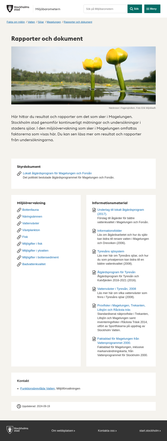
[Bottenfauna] (46, 210)
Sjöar (41, 22)
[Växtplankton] (46, 230)
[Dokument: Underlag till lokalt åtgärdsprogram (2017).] (121, 217)
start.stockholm (149, 430)
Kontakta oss (106, 430)
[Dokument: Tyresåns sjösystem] (121, 258)
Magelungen (54, 22)
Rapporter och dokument (78, 22)
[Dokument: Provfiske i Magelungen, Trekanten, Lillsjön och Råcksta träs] (121, 319)
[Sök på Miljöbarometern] (106, 9)
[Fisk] (46, 237)
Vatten (31, 22)
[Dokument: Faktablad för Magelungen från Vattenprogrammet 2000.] (121, 348)
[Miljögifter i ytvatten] (46, 250)
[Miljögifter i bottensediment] (46, 257)
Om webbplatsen (62, 430)
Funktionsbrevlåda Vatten (37, 388)
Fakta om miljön (16, 22)
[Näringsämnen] (46, 216)
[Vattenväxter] (46, 223)
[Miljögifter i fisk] (46, 244)
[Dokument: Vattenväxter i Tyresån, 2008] (121, 294)
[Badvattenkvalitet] (46, 264)
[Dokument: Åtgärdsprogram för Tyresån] (121, 277)
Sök (136, 8)
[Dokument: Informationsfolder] (121, 238)
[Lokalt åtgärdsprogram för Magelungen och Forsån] (83, 176)
